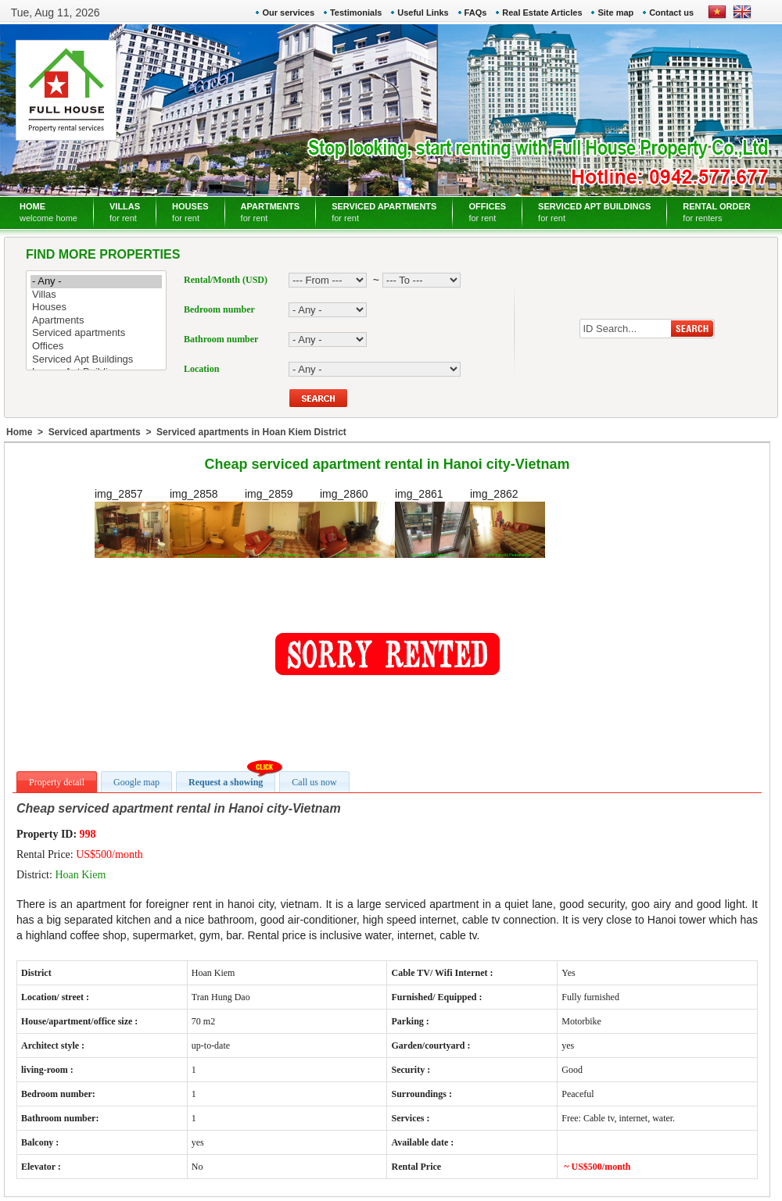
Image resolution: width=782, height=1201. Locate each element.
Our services (288, 12)
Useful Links (422, 12)
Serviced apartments (96, 333)
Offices (96, 346)
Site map (615, 12)
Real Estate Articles (542, 12)
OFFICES (487, 212)
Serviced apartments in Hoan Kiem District (251, 432)
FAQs (476, 12)
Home (19, 432)
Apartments (96, 320)
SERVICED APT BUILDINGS (594, 212)
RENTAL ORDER (716, 212)
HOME (48, 212)
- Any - (96, 281)
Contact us (671, 12)
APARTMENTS (270, 212)
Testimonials (356, 12)
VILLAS (124, 212)
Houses (96, 307)
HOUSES (190, 212)
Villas (96, 295)
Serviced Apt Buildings (96, 359)
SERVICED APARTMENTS (384, 212)
